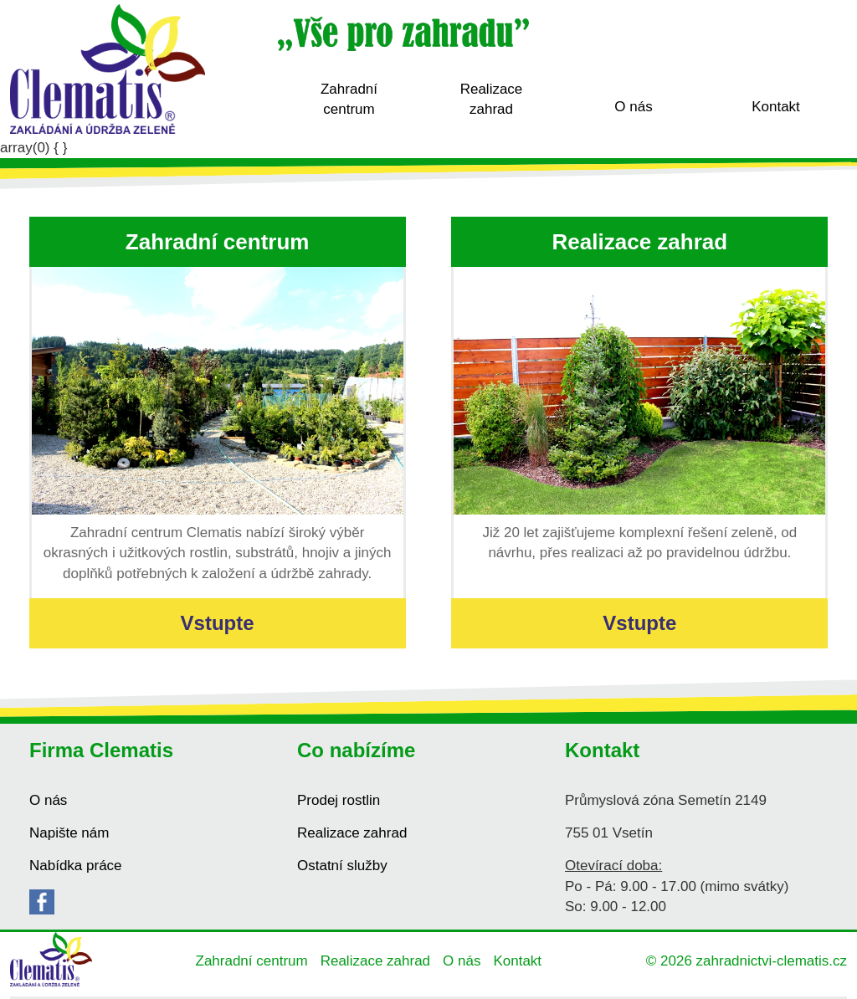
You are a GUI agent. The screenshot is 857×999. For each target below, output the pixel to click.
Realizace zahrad (491, 99)
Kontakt (776, 107)
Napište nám (69, 833)
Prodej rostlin (338, 800)
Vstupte (217, 623)
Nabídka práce (75, 865)
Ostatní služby (342, 865)
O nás (633, 107)
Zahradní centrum (349, 99)
